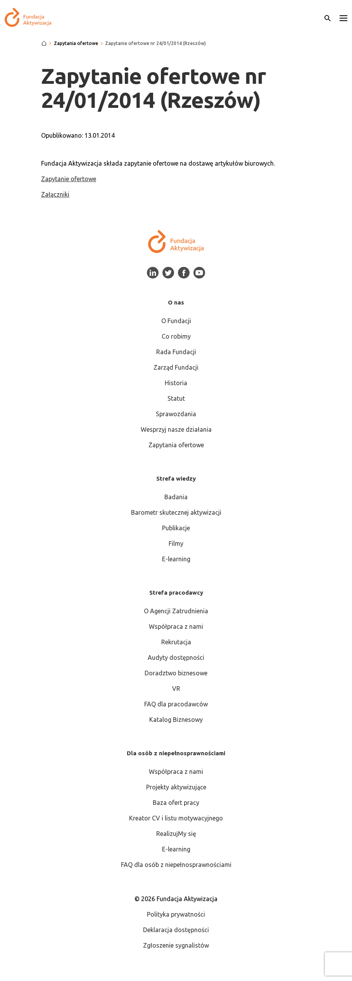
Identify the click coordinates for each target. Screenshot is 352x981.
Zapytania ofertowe (176, 444)
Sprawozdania (176, 413)
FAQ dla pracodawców (176, 704)
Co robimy (176, 336)
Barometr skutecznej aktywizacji (176, 512)
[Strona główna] (44, 43)
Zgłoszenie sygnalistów (176, 945)
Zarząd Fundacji (176, 367)
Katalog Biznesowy (176, 719)
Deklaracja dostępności (176, 929)
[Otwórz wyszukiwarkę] (327, 17)
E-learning (176, 558)
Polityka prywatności (176, 914)
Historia (176, 382)
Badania (176, 496)
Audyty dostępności (176, 657)
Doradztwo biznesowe (176, 673)
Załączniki (55, 194)
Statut (176, 398)
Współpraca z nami (176, 626)
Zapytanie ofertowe (68, 178)
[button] (343, 17)
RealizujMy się (176, 833)
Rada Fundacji (176, 351)
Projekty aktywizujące (176, 787)
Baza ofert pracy (176, 802)
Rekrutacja (176, 641)
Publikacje (176, 527)
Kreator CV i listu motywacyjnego (176, 818)
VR (176, 688)
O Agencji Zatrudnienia (176, 610)
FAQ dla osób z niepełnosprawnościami (176, 864)
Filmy (176, 543)
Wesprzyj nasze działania (176, 429)
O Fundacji (176, 320)
